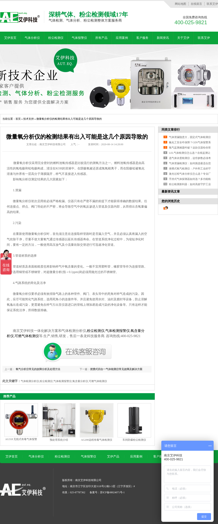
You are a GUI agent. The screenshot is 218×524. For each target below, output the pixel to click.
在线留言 (196, 3)
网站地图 (180, 3)
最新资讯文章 (171, 191)
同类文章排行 (171, 129)
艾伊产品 (113, 456)
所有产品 (101, 37)
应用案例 (122, 37)
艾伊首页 (10, 37)
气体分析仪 (32, 37)
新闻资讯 (163, 37)
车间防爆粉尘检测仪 (134, 439)
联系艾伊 (212, 3)
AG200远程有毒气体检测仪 (96, 439)
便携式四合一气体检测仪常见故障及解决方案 (116, 369)
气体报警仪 (79, 37)
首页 (18, 118)
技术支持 (28, 118)
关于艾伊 (183, 37)
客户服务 (142, 37)
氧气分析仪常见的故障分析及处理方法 (37, 369)
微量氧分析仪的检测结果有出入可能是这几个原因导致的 (69, 118)
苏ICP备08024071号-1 (112, 492)
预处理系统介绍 (59, 439)
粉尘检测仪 (55, 37)
